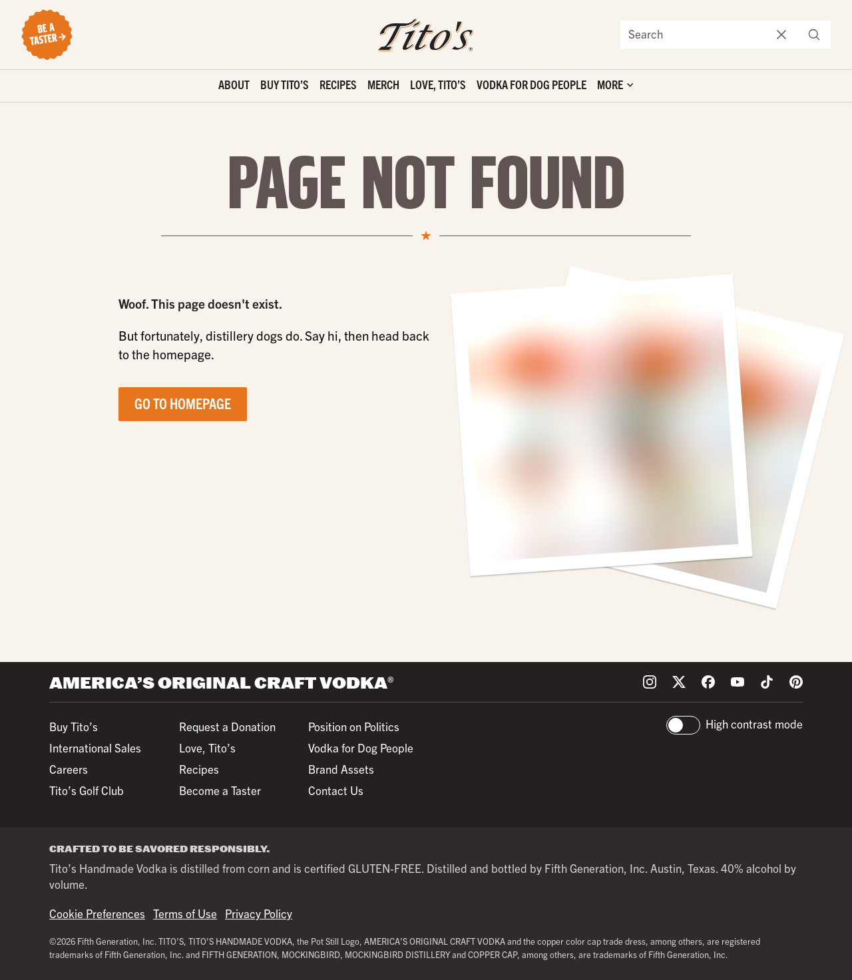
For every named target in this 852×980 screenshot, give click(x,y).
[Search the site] (693, 35)
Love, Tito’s (438, 84)
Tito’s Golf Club (86, 790)
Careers (68, 769)
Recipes (338, 84)
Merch (383, 84)
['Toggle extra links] (615, 86)
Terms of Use (185, 913)
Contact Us (335, 790)
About (234, 84)
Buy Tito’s (284, 84)
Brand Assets (341, 769)
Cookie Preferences (97, 913)
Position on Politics (353, 726)
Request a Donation (227, 726)
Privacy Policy (258, 913)
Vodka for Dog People (531, 84)
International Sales (95, 747)
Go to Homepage (182, 403)
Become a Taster (220, 790)
